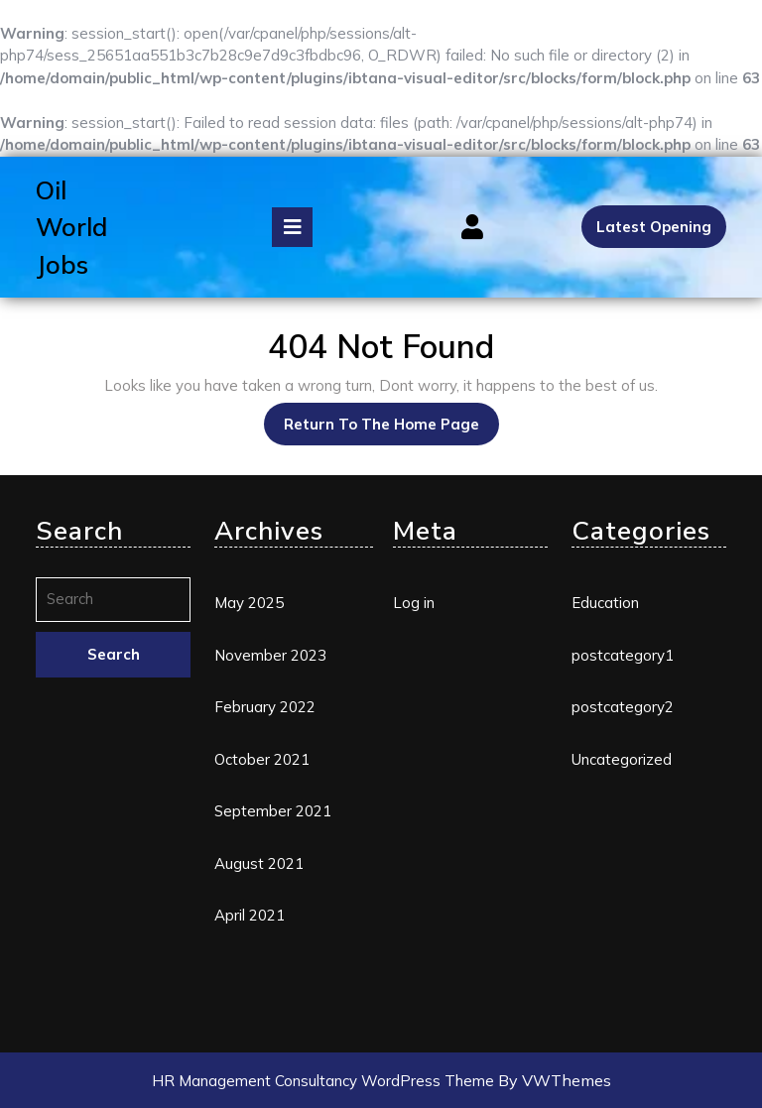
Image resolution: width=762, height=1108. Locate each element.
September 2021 (272, 810)
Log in (414, 602)
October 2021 (262, 759)
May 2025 (249, 602)
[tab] (292, 227)
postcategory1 (623, 655)
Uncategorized (622, 759)
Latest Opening (653, 226)
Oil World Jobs (71, 227)
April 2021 (249, 915)
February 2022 (265, 706)
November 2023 (270, 655)
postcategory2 (623, 706)
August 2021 (259, 863)
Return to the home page (391, 418)
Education (605, 602)
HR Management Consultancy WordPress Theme (325, 1080)
